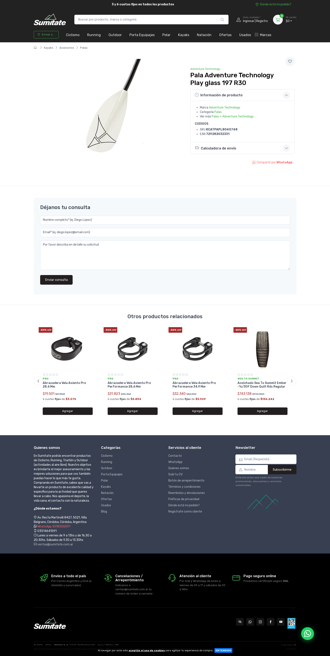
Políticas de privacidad (183, 499)
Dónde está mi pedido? (184, 505)
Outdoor (115, 35)
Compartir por (272, 162)
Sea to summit (248, 378)
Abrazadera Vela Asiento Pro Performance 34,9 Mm (194, 384)
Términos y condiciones (184, 487)
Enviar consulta (56, 280)
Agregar (67, 411)
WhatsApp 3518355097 (53, 526)
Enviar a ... (46, 34)
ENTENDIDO (223, 650)
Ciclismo (72, 35)
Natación (204, 35)
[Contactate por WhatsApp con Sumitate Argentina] (250, 622)
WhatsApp (175, 462)
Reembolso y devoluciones (186, 493)
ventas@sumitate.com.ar (53, 544)
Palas (84, 47)
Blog (104, 511)
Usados (245, 35)
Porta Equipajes (142, 35)
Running (94, 35)
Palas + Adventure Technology (233, 116)
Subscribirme (282, 470)
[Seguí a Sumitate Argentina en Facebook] (270, 622)
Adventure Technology (205, 68)
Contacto (175, 456)
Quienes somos (178, 468)
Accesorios (66, 47)
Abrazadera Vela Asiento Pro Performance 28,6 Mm (129, 384)
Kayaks (183, 35)
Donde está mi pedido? (273, 4)
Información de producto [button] (219, 95)
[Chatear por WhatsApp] (307, 633)
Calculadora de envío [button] (215, 148)
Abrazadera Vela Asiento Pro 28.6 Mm (64, 384)
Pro (45, 378)
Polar (166, 35)
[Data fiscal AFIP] (291, 623)
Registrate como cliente (185, 511)
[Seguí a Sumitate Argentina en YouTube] (281, 622)
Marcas (263, 35)
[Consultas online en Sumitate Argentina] (240, 622)
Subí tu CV (175, 474)
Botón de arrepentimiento (186, 480)
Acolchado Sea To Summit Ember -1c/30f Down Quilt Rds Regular (262, 384)
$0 (291, 19)
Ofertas (225, 35)
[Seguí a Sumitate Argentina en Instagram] (260, 622)
